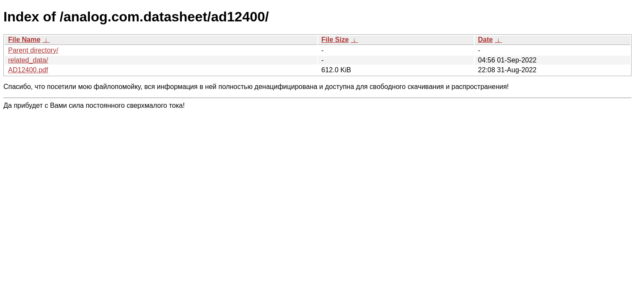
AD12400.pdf (28, 70)
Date (485, 39)
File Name (24, 39)
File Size (335, 39)
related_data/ (28, 60)
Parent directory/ (33, 50)
